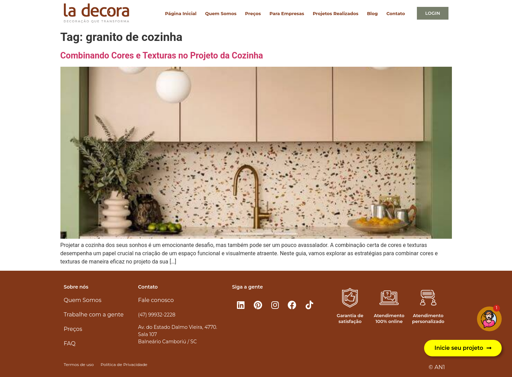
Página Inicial (181, 13)
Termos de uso (79, 364)
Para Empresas (287, 13)
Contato (395, 13)
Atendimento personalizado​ (428, 318)
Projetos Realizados (336, 13)
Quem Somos (220, 13)
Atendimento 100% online (389, 318)
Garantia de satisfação (350, 318)
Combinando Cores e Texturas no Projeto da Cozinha (161, 56)
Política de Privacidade (124, 364)
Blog (372, 13)
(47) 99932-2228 (156, 315)
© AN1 (437, 367)
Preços (253, 13)
